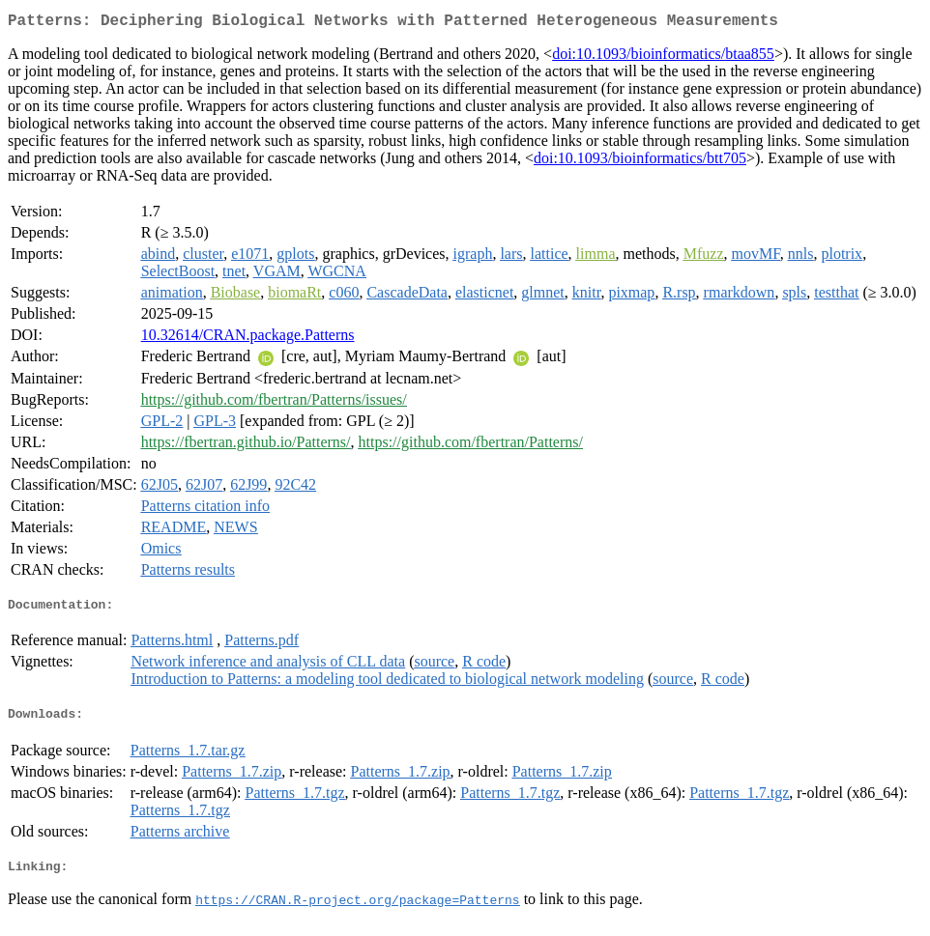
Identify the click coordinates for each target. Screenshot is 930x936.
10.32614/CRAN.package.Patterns (248, 338)
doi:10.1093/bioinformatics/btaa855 (663, 57)
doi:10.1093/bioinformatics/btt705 (640, 162)
